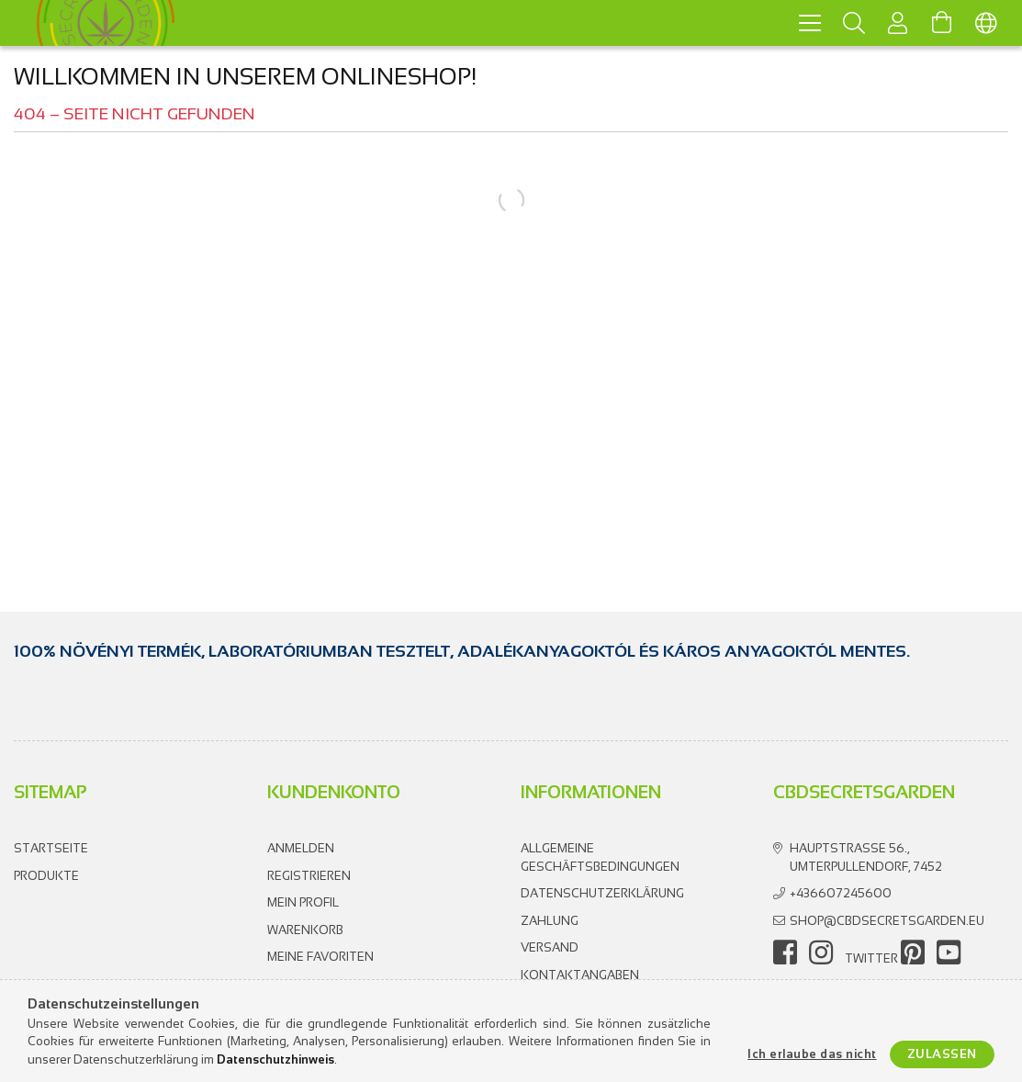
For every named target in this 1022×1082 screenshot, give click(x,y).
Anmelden (300, 848)
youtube (948, 952)
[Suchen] (854, 23)
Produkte (46, 876)
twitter (871, 958)
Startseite (51, 848)
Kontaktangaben (580, 975)
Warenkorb (305, 930)
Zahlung (549, 921)
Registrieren (309, 876)
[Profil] (898, 23)
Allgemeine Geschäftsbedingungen (600, 857)
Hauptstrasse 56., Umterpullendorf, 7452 (866, 857)
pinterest (913, 952)
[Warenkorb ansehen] (942, 23)
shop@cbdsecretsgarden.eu (887, 921)
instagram (821, 952)
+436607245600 (841, 893)
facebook (785, 952)
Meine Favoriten (320, 957)
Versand (549, 947)
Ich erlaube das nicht (812, 1054)
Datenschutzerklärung (602, 893)
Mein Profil (303, 902)
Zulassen (942, 1054)
